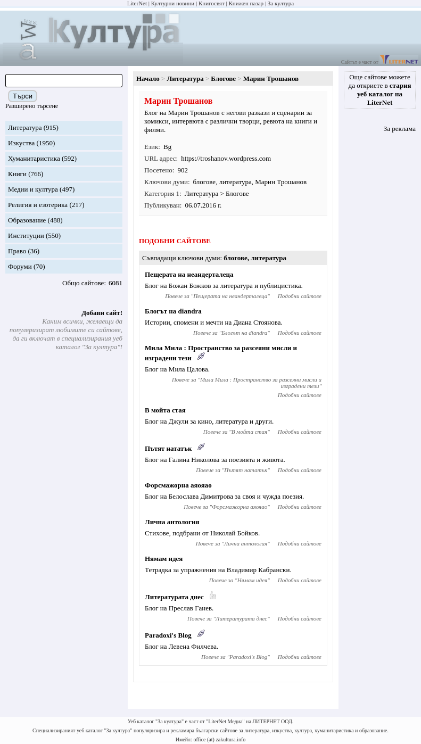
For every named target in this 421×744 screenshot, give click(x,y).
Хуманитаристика (34, 158)
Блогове (223, 78)
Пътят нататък (168, 448)
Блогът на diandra (173, 311)
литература (235, 182)
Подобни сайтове (299, 296)
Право (17, 251)
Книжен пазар (246, 3)
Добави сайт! (101, 313)
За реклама (400, 129)
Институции (26, 235)
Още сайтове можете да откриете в (380, 89)
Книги (17, 174)
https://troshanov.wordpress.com (226, 158)
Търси (22, 96)
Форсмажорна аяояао (178, 485)
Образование (27, 220)
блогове (204, 182)
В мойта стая (165, 410)
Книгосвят (212, 3)
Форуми (20, 266)
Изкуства (21, 143)
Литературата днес (174, 597)
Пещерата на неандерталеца (189, 274)
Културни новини (172, 3)
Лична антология (172, 522)
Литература (25, 127)
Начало (148, 78)
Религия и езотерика (38, 205)
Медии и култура (33, 189)
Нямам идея (164, 559)
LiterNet (137, 3)
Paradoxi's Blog (168, 635)
